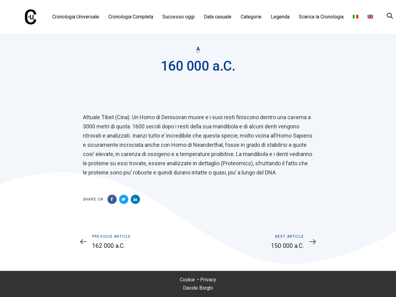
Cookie (187, 280)
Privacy (208, 280)
